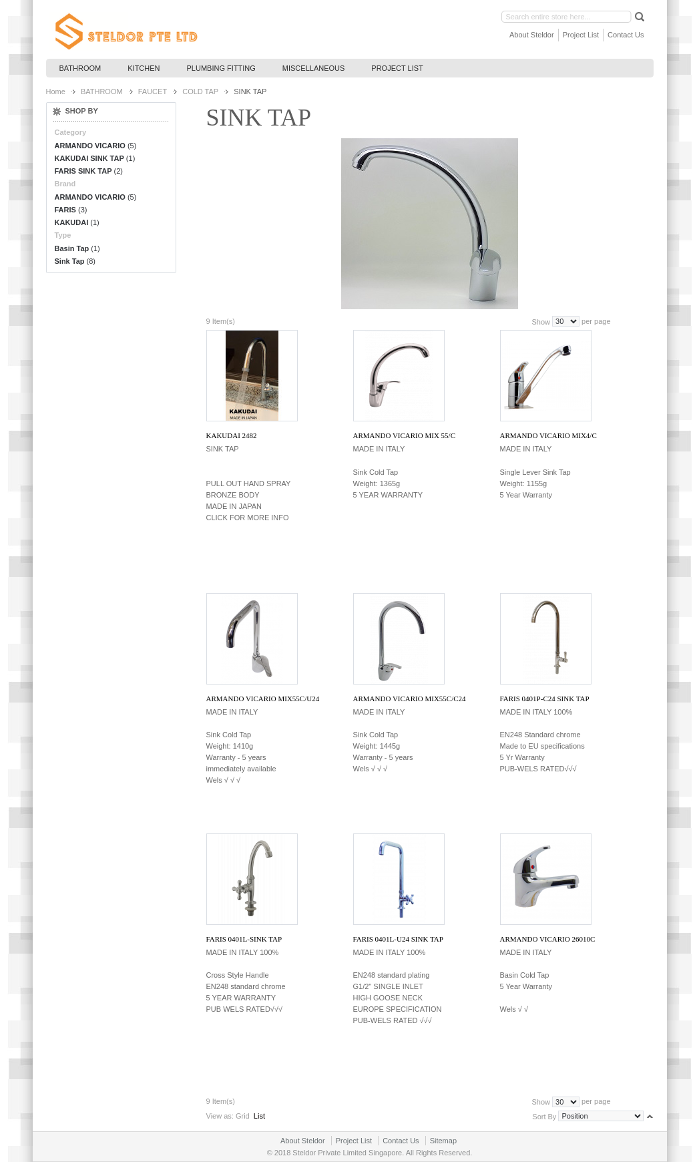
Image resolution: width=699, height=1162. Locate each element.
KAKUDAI (72, 222)
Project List (581, 35)
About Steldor (531, 35)
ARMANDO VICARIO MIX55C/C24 (409, 699)
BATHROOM (102, 91)
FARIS (65, 210)
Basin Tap (72, 248)
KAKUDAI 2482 (231, 435)
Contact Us (626, 35)
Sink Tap (70, 261)
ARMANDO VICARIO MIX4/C (548, 435)
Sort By (544, 1116)
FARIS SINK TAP (83, 171)
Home (55, 91)
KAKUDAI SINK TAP (89, 158)
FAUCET (152, 91)
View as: (220, 1116)
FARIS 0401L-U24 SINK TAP (398, 939)
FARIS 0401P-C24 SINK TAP (545, 699)
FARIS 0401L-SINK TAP (244, 939)
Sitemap (443, 1141)
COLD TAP (200, 91)
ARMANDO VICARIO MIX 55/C (404, 435)
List (259, 1116)
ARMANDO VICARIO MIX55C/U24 (263, 699)
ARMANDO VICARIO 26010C (548, 939)
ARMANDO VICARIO (90, 146)
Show (540, 321)
